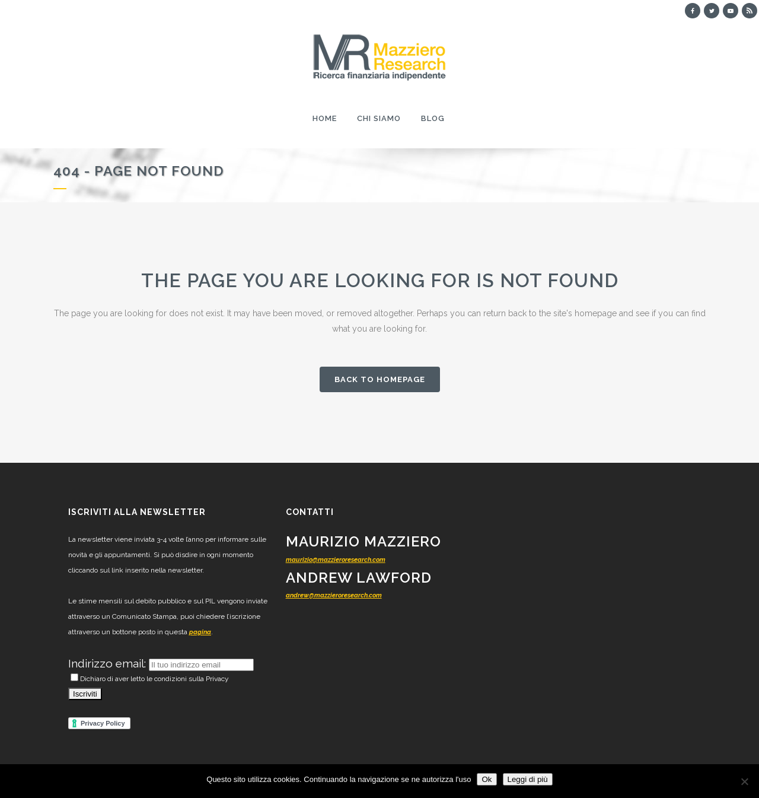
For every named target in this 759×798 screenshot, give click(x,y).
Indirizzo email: (108, 663)
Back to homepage (379, 379)
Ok (486, 779)
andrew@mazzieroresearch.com (334, 595)
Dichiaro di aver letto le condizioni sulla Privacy (150, 679)
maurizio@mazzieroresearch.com (335, 560)
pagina (200, 632)
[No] (744, 781)
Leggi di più (528, 779)
